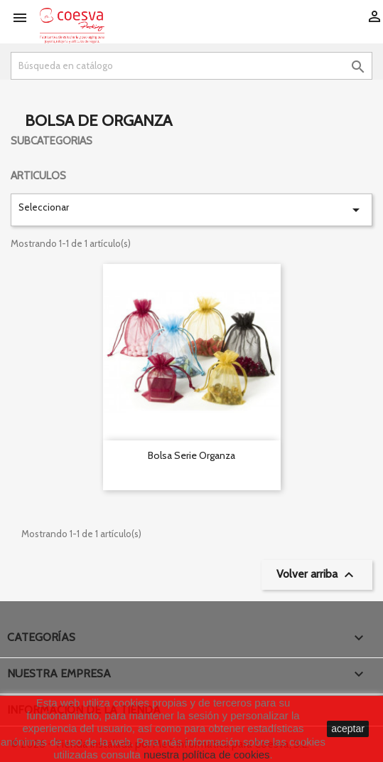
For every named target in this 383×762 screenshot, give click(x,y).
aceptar (348, 728)
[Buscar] (191, 66)
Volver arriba (316, 574)
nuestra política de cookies (207, 754)
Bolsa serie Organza (191, 455)
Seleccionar (191, 209)
